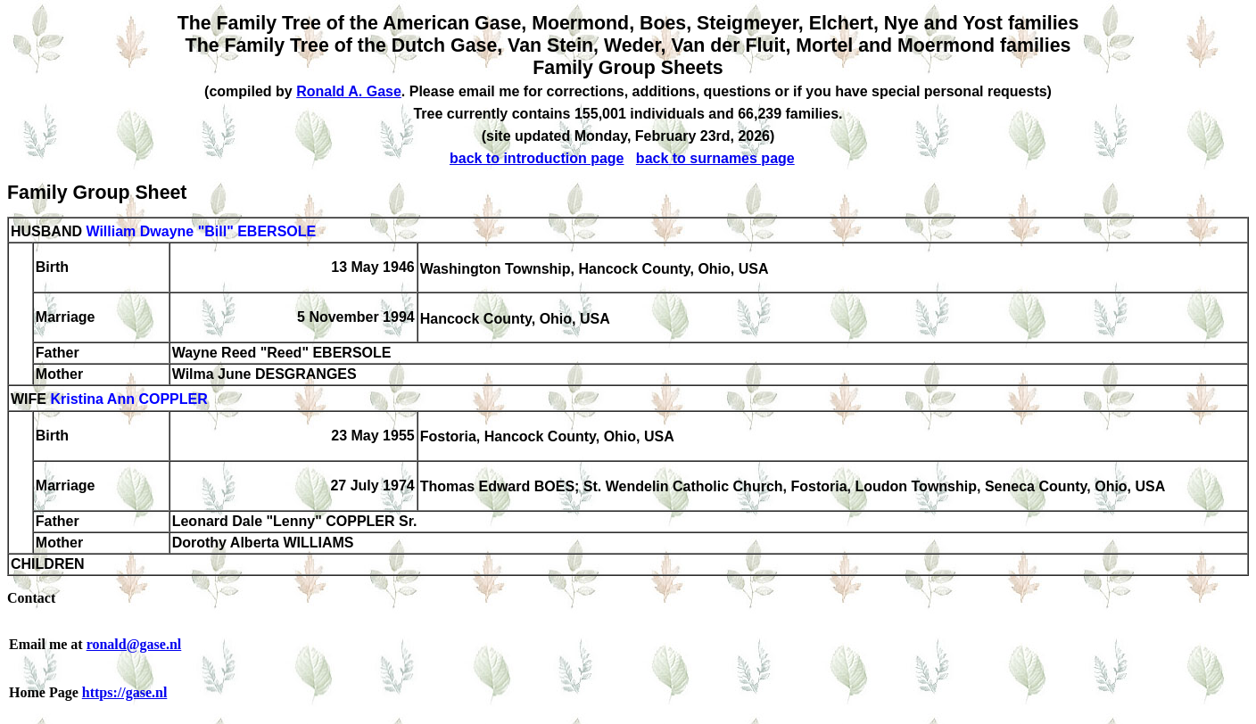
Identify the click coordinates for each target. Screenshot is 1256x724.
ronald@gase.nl (134, 644)
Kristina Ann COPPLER (128, 399)
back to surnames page (715, 158)
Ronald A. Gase (348, 91)
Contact (31, 597)
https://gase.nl (125, 692)
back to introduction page (537, 158)
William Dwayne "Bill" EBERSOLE (201, 231)
